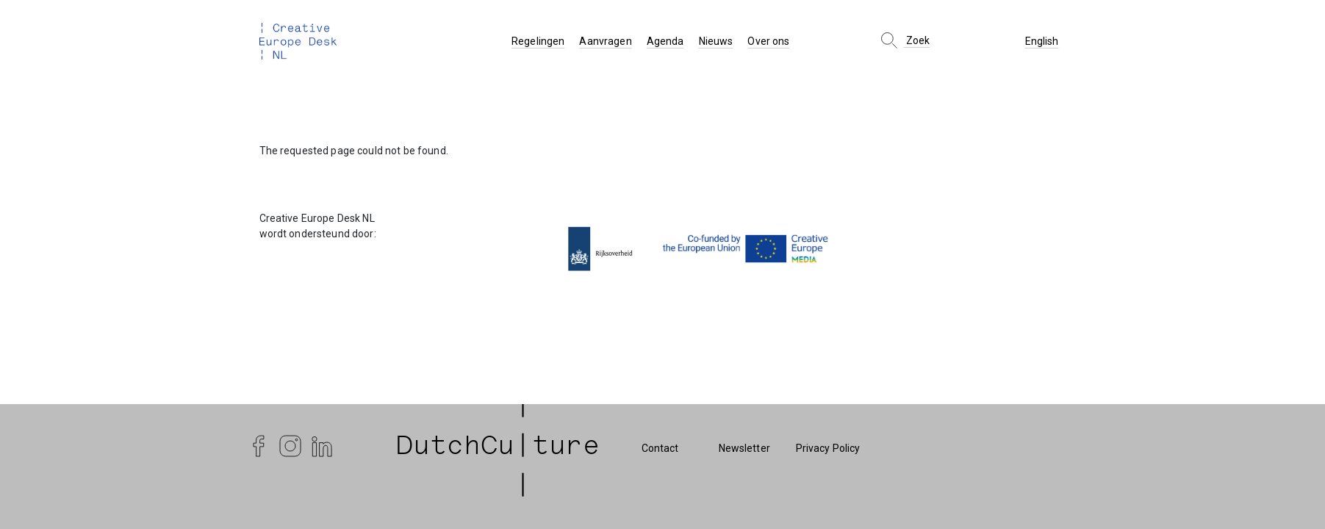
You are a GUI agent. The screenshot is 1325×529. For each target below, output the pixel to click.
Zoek (904, 40)
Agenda (665, 41)
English (1042, 41)
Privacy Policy (828, 448)
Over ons (768, 41)
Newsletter (744, 448)
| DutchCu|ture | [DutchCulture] (498, 448)
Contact (660, 448)
